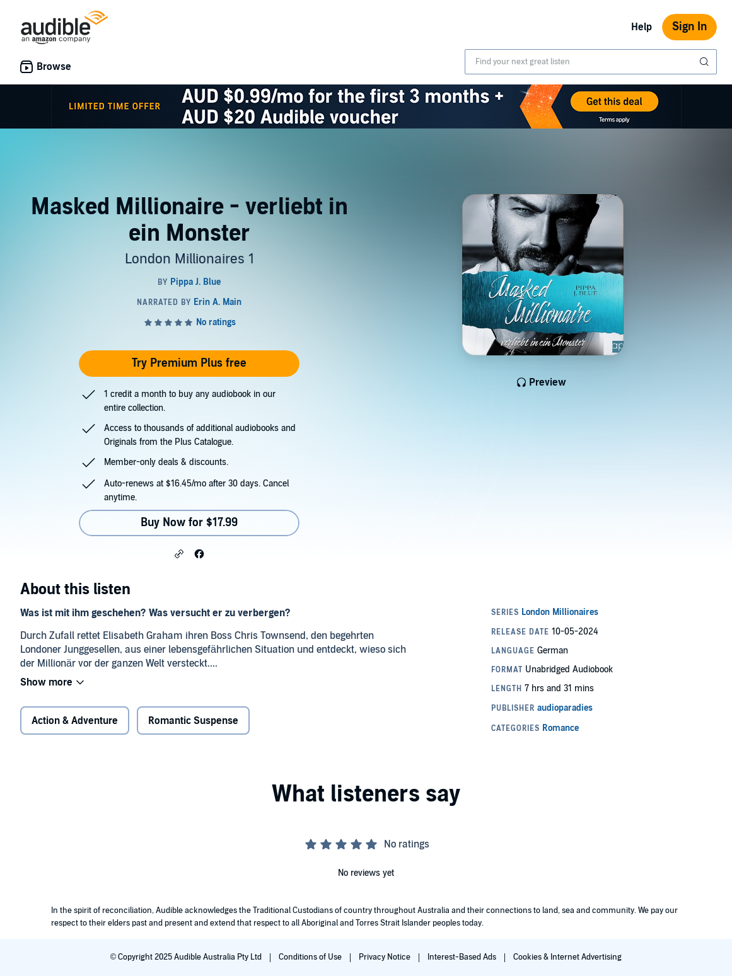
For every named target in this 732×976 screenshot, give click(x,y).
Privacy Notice (385, 957)
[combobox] (591, 61)
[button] (179, 553)
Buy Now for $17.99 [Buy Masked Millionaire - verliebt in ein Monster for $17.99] (189, 522)
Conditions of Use (311, 957)
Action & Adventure (75, 721)
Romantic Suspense (193, 721)
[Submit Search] (705, 61)
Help (641, 27)
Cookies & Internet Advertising (567, 957)
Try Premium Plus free (189, 363)
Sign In (689, 26)
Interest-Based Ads (462, 957)
